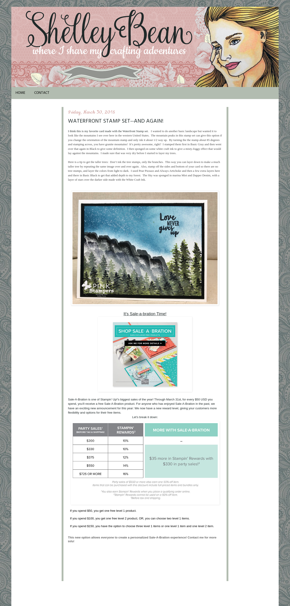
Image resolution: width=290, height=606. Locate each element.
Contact (41, 93)
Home (20, 93)
